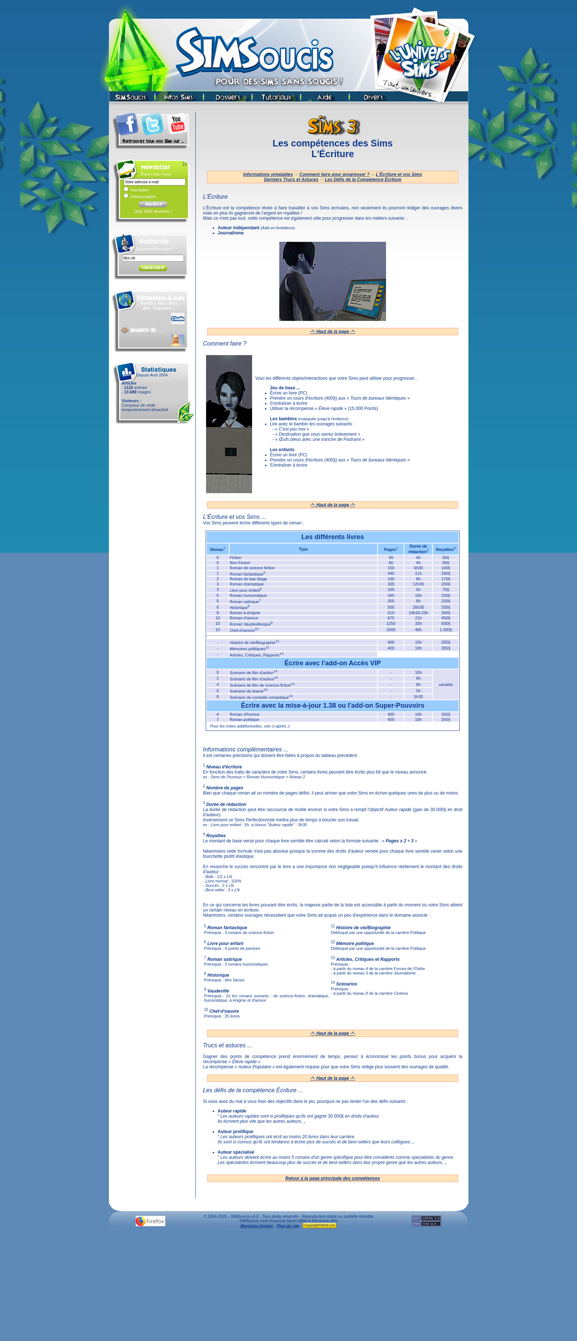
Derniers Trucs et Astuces (291, 179)
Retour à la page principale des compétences (332, 1178)
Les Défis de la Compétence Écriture (363, 179)
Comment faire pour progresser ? (335, 174)
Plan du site (288, 1226)
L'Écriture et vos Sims (399, 174)
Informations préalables (268, 174)
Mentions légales (257, 1226)
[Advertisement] (288, 1286)
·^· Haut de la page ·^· (332, 331)
